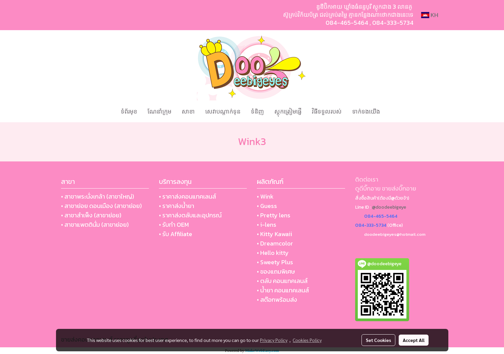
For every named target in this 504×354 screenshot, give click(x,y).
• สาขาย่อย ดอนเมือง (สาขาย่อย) (101, 205)
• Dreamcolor (275, 243)
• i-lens (266, 224)
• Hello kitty (273, 252)
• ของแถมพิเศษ (276, 271)
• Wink (265, 196)
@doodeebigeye (389, 207)
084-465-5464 (347, 22)
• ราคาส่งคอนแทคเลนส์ (187, 196)
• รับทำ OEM (174, 224)
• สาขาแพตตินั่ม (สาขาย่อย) (95, 224)
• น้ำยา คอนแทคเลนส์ (283, 290)
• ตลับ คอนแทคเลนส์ (282, 280)
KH (429, 14)
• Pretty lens (273, 215)
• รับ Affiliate (175, 233)
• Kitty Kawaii (274, 233)
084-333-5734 (392, 22)
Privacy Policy (273, 340)
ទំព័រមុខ (129, 111)
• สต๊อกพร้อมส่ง (277, 299)
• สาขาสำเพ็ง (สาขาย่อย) (91, 215)
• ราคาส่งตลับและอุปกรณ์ (190, 215)
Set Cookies (378, 340)
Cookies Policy (307, 340)
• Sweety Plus (275, 262)
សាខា (188, 111)
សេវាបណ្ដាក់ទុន (222, 111)
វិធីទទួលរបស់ (327, 111)
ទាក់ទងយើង (366, 111)
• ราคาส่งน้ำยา (176, 205)
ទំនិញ (257, 111)
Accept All (414, 340)
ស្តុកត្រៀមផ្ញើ (287, 111)
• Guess (267, 205)
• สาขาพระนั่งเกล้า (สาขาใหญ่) (97, 196)
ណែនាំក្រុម (159, 111)
